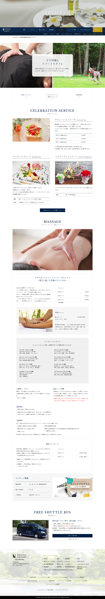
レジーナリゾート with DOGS (45, 590)
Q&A (58, 34)
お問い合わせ (78, 34)
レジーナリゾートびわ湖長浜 (60, 577)
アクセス (52, 34)
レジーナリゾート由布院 (52, 584)
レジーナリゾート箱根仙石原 (28, 577)
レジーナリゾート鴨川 (44, 577)
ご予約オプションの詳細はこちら (52, 210)
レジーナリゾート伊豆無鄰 (64, 580)
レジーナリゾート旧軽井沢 (77, 577)
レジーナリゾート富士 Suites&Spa (28, 580)
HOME (45, 34)
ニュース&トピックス (67, 34)
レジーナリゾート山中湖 (80, 580)
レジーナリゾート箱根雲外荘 (47, 580)
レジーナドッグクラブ (61, 590)
